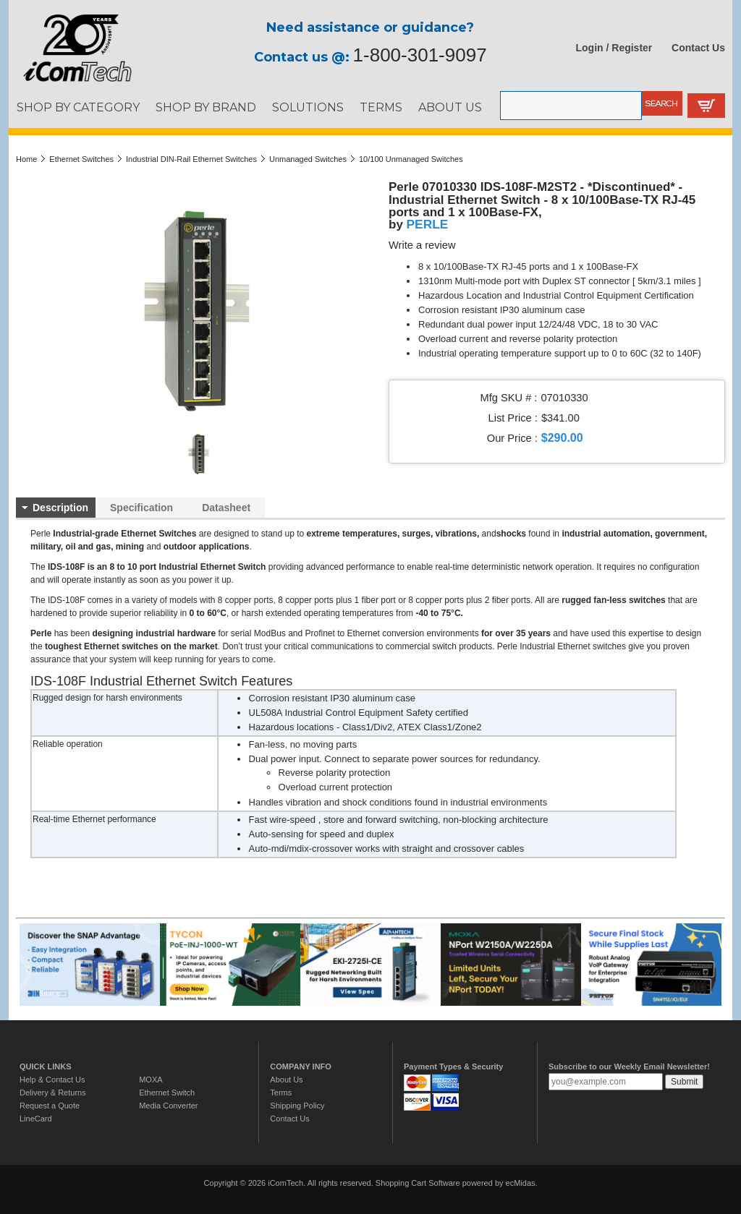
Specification (141, 507)
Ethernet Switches (81, 159)
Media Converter (168, 1105)
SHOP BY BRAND (206, 107)
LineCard (36, 1118)
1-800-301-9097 (420, 55)
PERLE (428, 224)
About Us (286, 1079)
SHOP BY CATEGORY (78, 107)
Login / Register (614, 48)
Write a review (422, 245)
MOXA (150, 1079)
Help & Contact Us (52, 1079)
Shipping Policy (297, 1105)
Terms (281, 1092)
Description (60, 507)
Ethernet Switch (167, 1092)
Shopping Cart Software (418, 1183)
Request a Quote (50, 1105)
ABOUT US (450, 107)
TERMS (381, 107)
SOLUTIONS (308, 107)
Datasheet (226, 507)
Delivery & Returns (53, 1092)
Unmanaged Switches (308, 159)
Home (26, 159)
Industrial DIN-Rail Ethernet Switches (191, 159)
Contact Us (698, 48)
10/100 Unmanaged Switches (411, 159)
